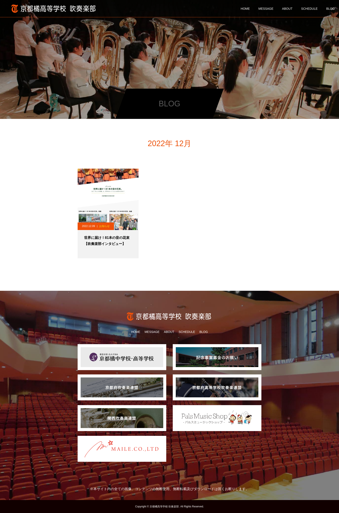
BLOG (330, 8)
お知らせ (104, 226)
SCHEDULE (309, 8)
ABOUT (287, 8)
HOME (245, 8)
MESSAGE (265, 8)
